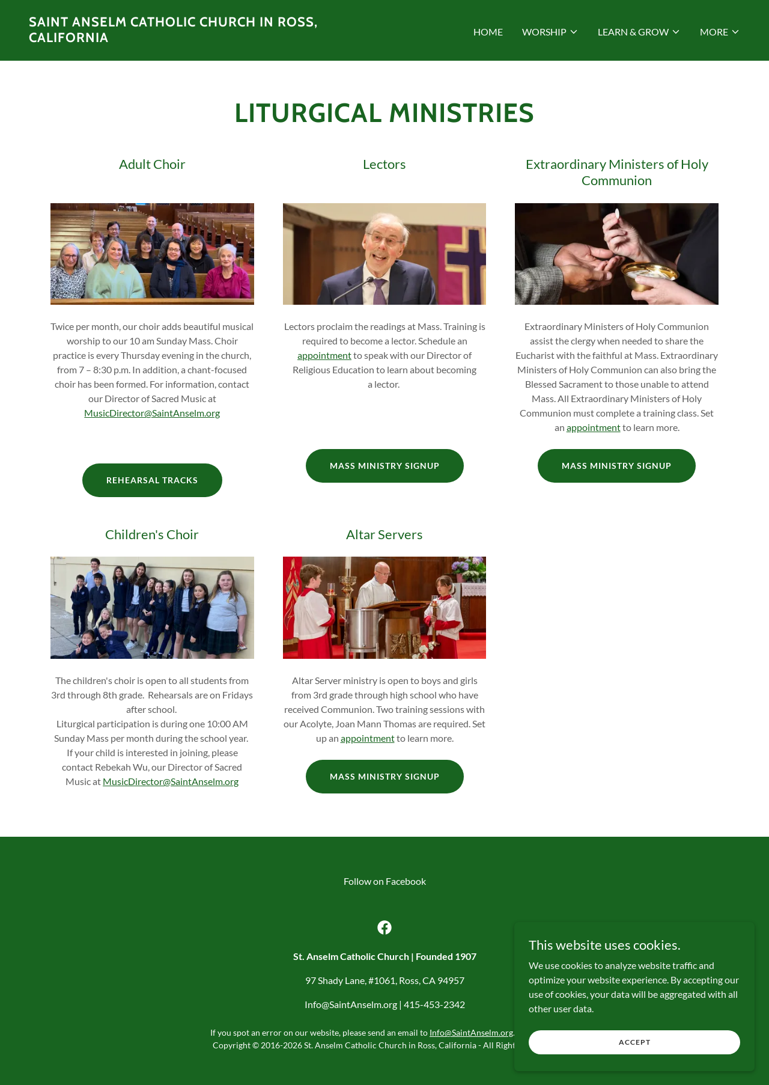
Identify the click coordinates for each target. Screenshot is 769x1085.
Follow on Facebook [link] (385, 881)
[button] (550, 32)
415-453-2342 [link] (434, 1004)
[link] (202, 38)
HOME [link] (488, 31)
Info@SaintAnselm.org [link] (351, 1004)
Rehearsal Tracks (152, 480)
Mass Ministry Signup (385, 465)
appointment (324, 355)
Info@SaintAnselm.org (471, 1032)
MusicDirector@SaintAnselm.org (152, 412)
